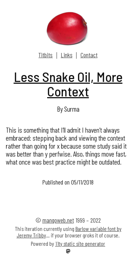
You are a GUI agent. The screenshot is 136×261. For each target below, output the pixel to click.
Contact (89, 55)
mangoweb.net (58, 220)
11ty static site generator (80, 243)
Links (67, 55)
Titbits (45, 55)
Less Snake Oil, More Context (68, 84)
